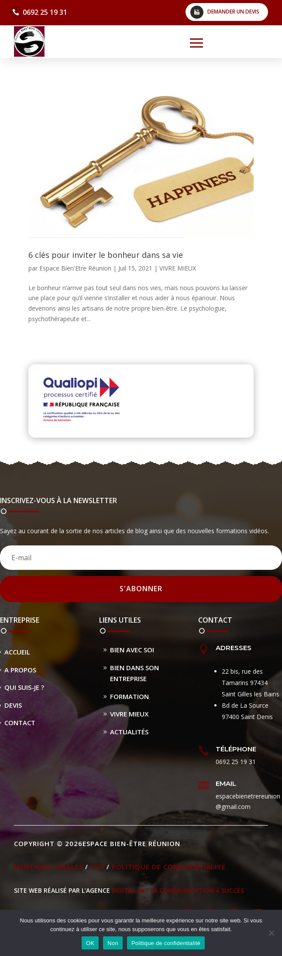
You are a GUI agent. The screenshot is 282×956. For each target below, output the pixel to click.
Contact (19, 722)
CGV (97, 866)
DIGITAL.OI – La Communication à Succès (178, 890)
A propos (20, 669)
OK (90, 943)
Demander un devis (233, 11)
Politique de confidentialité (169, 866)
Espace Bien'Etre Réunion (75, 268)
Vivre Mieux (129, 713)
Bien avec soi (132, 649)
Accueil (17, 652)
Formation (129, 696)
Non (112, 943)
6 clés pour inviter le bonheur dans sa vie (105, 255)
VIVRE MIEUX (177, 268)
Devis (13, 705)
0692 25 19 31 (45, 12)
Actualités (129, 731)
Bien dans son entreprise (134, 673)
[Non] (271, 933)
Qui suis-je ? (24, 687)
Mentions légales (48, 866)
